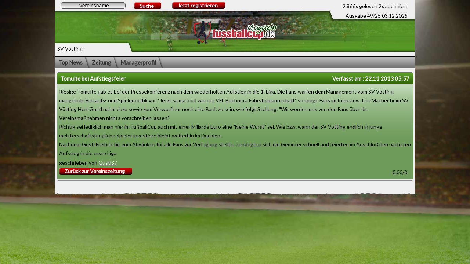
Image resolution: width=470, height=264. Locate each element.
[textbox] (93, 5)
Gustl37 (107, 163)
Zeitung (101, 62)
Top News (71, 62)
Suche (147, 6)
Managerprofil (138, 62)
